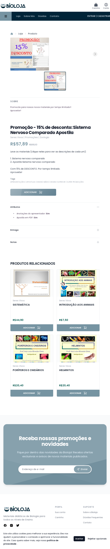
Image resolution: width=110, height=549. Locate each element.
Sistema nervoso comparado (28, 158)
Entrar (91, 16)
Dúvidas (42, 16)
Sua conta (60, 512)
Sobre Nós (29, 16)
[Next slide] (95, 54)
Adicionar (33, 192)
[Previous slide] (15, 54)
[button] (55, 81)
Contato (54, 16)
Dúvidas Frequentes (93, 517)
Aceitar (79, 538)
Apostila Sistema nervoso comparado (34, 162)
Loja (18, 16)
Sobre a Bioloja (90, 512)
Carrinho (59, 517)
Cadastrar (103, 16)
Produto (32, 33)
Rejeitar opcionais (97, 538)
